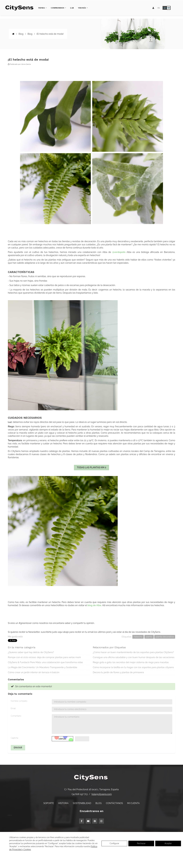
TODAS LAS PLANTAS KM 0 (91, 467)
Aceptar (168, 843)
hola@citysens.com (102, 794)
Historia (63, 803)
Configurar (114, 843)
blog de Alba (94, 605)
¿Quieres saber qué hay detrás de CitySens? (31, 652)
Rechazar (141, 843)
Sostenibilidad (82, 803)
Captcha (14, 738)
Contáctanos (114, 803)
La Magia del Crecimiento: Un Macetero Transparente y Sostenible (42, 667)
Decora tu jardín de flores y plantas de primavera (118, 672)
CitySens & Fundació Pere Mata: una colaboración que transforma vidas (45, 662)
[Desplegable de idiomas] (159, 7)
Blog (99, 803)
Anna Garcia (26, 64)
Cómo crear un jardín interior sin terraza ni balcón (33, 672)
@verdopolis (119, 252)
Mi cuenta (133, 803)
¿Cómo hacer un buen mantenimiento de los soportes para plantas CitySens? (133, 652)
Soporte (48, 803)
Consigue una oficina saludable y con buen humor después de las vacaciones (133, 657)
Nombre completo (19, 701)
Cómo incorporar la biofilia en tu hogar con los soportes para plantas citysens (133, 667)
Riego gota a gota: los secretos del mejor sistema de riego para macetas (131, 662)
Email (13, 708)
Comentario (16, 716)
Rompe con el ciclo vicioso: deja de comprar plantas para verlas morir (44, 657)
